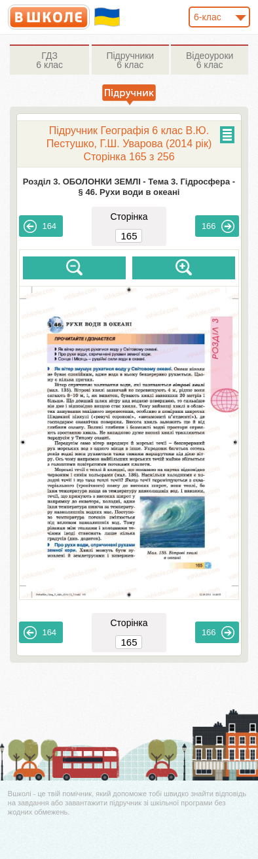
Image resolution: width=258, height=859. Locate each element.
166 (218, 226)
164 (40, 226)
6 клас (49, 60)
